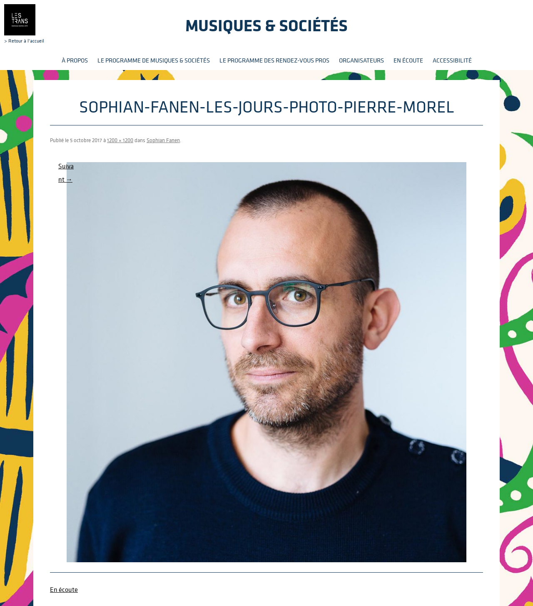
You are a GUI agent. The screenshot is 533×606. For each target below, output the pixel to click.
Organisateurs (361, 60)
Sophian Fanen (163, 140)
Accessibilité (452, 60)
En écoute (408, 60)
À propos (75, 60)
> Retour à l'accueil (24, 23)
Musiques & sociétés (266, 25)
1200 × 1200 (120, 140)
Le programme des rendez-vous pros (274, 60)
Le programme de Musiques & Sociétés (153, 60)
